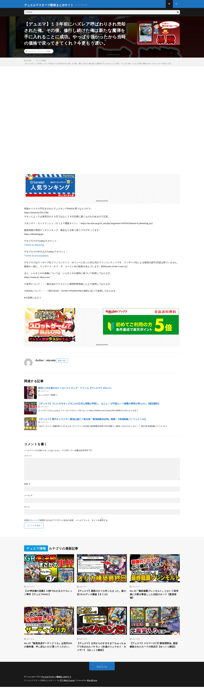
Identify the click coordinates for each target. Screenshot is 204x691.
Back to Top (102, 671)
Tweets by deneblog (34, 246)
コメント (28, 458)
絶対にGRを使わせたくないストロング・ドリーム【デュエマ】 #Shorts (74, 389)
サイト (27, 509)
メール (28, 497)
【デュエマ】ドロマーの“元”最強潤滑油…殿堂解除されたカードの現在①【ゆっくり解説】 (155, 650)
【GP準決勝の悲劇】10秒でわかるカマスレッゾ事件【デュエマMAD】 (48, 594)
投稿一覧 (61, 362)
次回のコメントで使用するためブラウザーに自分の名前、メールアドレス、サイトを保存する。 (66, 522)
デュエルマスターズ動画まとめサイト (57, 681)
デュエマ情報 (45, 53)
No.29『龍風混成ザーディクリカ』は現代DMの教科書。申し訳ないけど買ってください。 (48, 650)
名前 (27, 486)
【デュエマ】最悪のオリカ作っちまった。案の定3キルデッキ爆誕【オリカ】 (102, 594)
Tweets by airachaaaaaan (36, 257)
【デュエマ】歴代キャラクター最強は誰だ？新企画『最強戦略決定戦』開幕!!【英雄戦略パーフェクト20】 (92, 421)
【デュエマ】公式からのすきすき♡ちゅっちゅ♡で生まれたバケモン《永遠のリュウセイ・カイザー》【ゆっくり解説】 (102, 650)
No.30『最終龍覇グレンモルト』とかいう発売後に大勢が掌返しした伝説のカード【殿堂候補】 (154, 596)
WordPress (92, 684)
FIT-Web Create (67, 684)
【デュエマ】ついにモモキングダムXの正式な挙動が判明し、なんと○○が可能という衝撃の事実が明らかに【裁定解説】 (99, 405)
